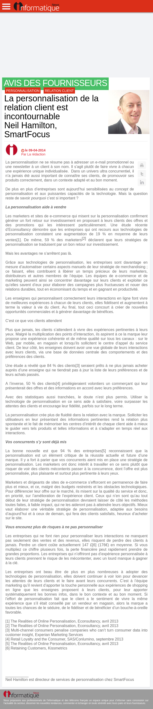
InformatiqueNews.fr (36, 7)
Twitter (142, 173)
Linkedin (142, 182)
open (6, 6)
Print (142, 165)
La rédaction (36, 154)
